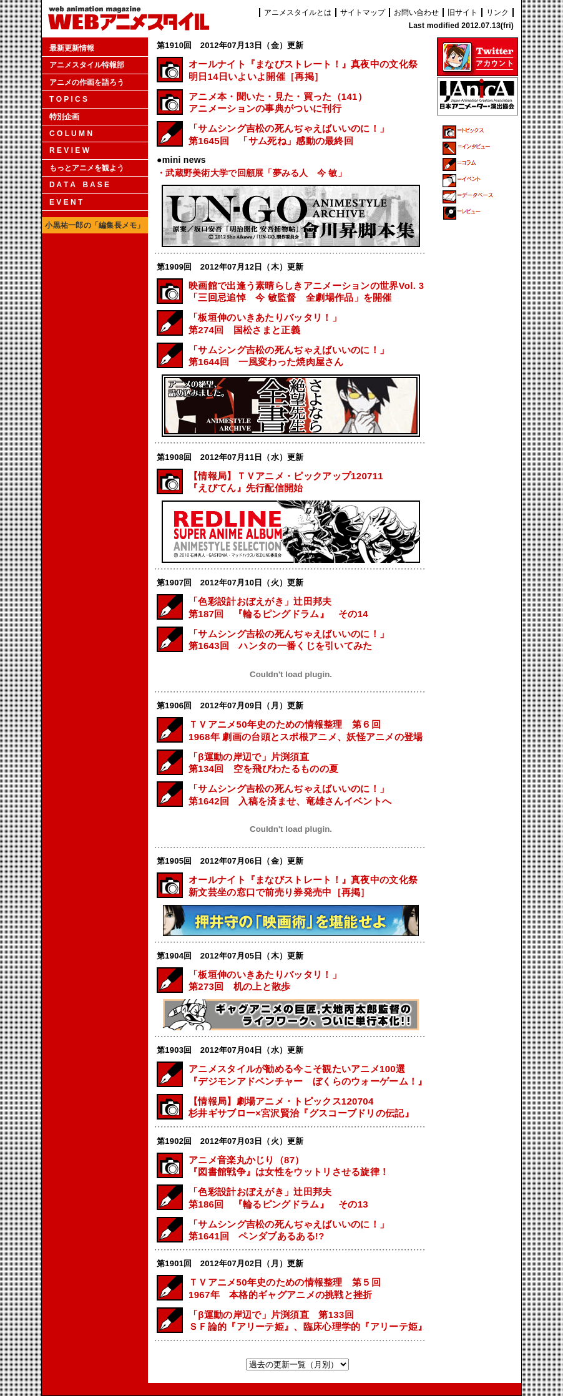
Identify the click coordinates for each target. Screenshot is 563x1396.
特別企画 (64, 116)
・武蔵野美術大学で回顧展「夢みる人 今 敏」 (251, 173)
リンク (497, 12)
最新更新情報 (71, 48)
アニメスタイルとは (297, 12)
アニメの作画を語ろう (86, 82)
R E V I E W (69, 150)
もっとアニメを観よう (86, 168)
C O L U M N (70, 133)
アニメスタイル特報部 (86, 65)
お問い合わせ (416, 12)
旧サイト (462, 12)
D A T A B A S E (79, 184)
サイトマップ (362, 12)
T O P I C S (68, 99)
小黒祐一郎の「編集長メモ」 (94, 225)
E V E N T (65, 202)
